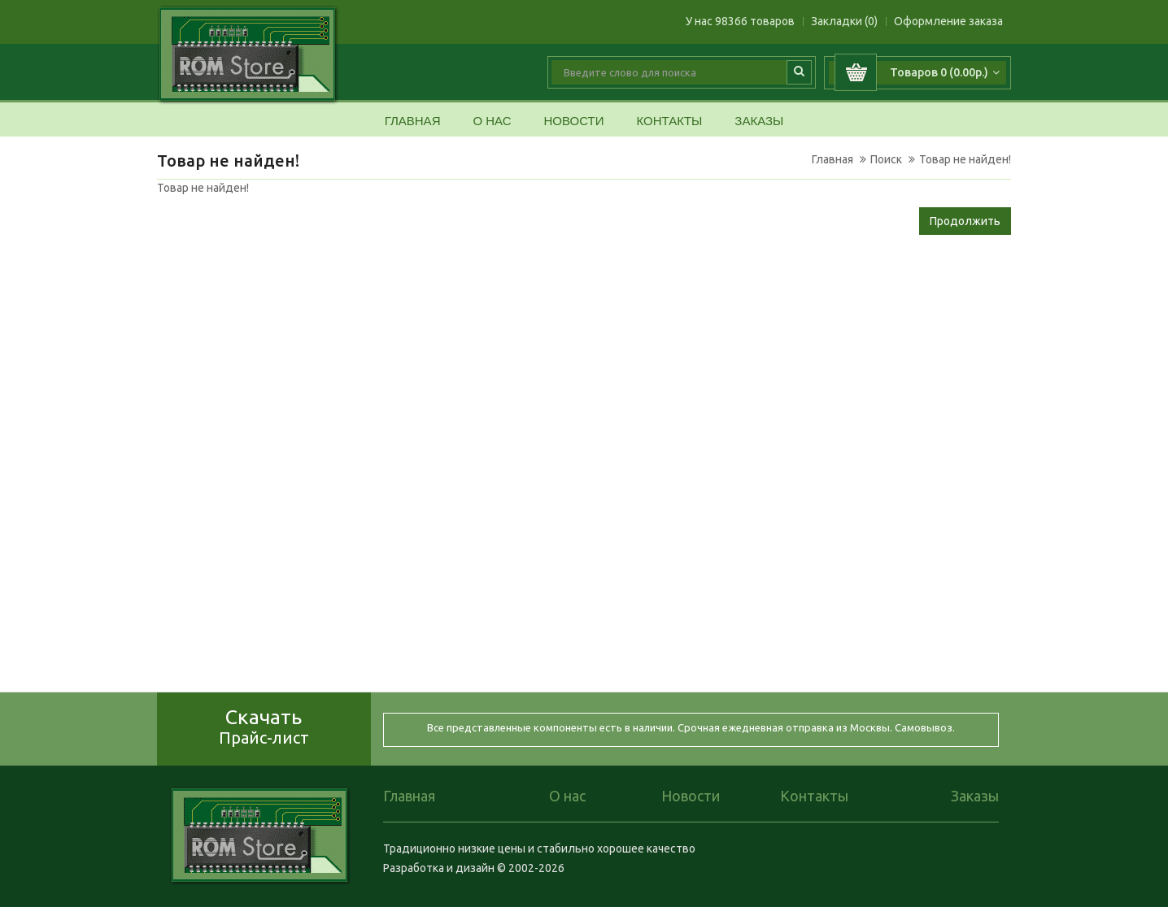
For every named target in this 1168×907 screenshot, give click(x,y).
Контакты (669, 121)
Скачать (264, 726)
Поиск (886, 159)
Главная (413, 121)
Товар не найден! (965, 159)
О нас (492, 121)
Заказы (758, 121)
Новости (573, 121)
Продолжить (965, 221)
